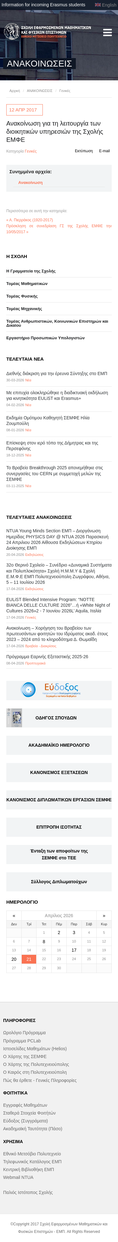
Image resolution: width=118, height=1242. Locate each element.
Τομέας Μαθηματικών (27, 283)
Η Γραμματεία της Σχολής (31, 271)
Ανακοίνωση (30, 182)
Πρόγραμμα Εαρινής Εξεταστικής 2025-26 (47, 656)
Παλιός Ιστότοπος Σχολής (28, 1192)
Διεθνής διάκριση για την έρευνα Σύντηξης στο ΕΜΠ (56, 373)
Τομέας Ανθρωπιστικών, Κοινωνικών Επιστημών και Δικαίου (57, 323)
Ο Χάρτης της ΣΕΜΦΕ (25, 1056)
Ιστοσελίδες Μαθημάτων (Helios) (35, 1048)
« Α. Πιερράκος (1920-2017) (29, 220)
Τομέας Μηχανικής (24, 308)
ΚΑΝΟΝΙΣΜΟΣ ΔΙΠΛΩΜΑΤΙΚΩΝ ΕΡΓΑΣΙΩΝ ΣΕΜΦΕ (58, 799)
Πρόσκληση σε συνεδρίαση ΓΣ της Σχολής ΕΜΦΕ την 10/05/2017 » (59, 229)
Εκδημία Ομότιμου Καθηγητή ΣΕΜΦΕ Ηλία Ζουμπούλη (48, 420)
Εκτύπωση (84, 151)
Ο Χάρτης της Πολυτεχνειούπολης (36, 1064)
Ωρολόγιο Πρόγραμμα (24, 1032)
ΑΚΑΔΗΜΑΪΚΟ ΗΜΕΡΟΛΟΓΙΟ (58, 745)
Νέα (28, 380)
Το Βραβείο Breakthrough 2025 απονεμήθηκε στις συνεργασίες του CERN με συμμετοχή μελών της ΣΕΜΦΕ (54, 473)
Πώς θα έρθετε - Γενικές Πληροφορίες (39, 1080)
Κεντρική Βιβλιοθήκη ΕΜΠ (28, 1169)
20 (14, 959)
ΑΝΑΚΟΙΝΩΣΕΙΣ (39, 91)
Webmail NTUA (18, 1177)
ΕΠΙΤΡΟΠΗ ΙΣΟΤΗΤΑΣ (58, 827)
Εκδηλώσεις (34, 554)
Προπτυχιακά (35, 663)
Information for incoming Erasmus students (43, 4)
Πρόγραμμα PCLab (22, 1040)
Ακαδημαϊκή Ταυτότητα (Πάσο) (32, 1128)
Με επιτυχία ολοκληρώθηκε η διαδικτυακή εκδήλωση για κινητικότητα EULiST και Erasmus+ (57, 395)
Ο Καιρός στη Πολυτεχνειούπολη (35, 1072)
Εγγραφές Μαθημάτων (25, 1105)
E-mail (104, 151)
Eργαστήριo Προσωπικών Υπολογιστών (45, 338)
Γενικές (64, 91)
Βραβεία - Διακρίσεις (40, 646)
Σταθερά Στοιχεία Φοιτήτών (29, 1113)
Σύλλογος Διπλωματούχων (59, 881)
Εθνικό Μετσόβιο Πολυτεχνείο (32, 1153)
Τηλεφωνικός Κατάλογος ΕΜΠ (32, 1161)
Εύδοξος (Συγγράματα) (25, 1120)
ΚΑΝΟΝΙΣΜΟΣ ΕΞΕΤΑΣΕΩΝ (59, 772)
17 (73, 950)
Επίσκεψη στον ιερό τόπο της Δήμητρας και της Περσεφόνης (52, 445)
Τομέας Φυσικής (22, 296)
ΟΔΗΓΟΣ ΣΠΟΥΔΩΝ (56, 717)
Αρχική (14, 91)
